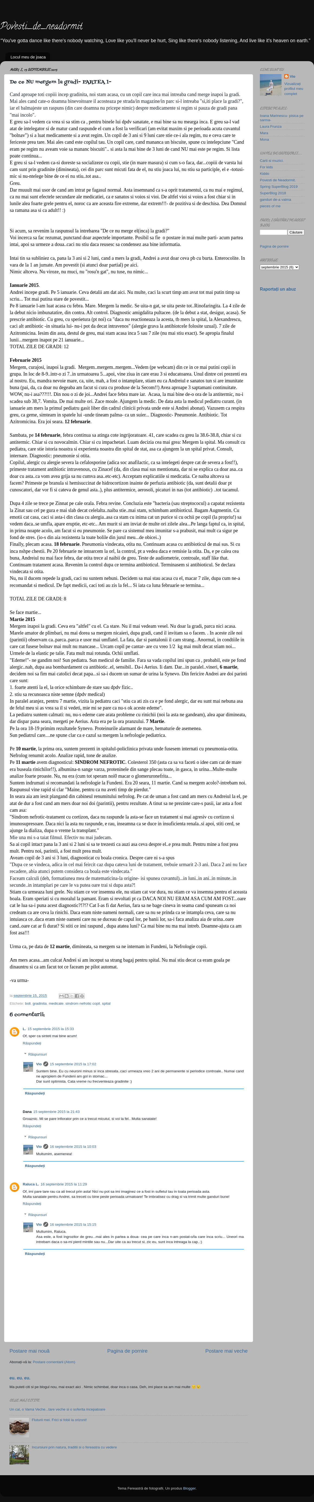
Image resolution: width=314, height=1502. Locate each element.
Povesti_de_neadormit (41, 27)
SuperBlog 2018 (273, 193)
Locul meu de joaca (28, 57)
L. (24, 1029)
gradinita (40, 1003)
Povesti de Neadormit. (278, 180)
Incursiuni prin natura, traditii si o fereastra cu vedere (74, 1447)
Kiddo (264, 174)
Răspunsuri (37, 1054)
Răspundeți (32, 1043)
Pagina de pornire (127, 1351)
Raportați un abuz (278, 289)
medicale (56, 1003)
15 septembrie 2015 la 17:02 (73, 1064)
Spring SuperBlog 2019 (279, 187)
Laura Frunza (271, 126)
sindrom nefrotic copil (83, 1003)
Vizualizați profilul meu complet (293, 89)
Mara (264, 133)
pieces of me (270, 206)
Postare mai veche (226, 1351)
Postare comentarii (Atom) (54, 1362)
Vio (39, 1064)
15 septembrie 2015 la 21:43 (56, 1112)
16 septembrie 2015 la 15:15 (73, 1224)
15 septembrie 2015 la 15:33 (51, 1029)
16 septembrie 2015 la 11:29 (64, 1184)
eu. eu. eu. (19, 1378)
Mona (264, 139)
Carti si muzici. (272, 161)
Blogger (189, 1488)
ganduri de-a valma (275, 200)
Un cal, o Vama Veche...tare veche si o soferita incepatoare (57, 1409)
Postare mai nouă (29, 1351)
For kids (266, 167)
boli (28, 1003)
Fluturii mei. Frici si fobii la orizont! (59, 1420)
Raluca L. (31, 1184)
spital (106, 1003)
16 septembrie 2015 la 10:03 (73, 1147)
